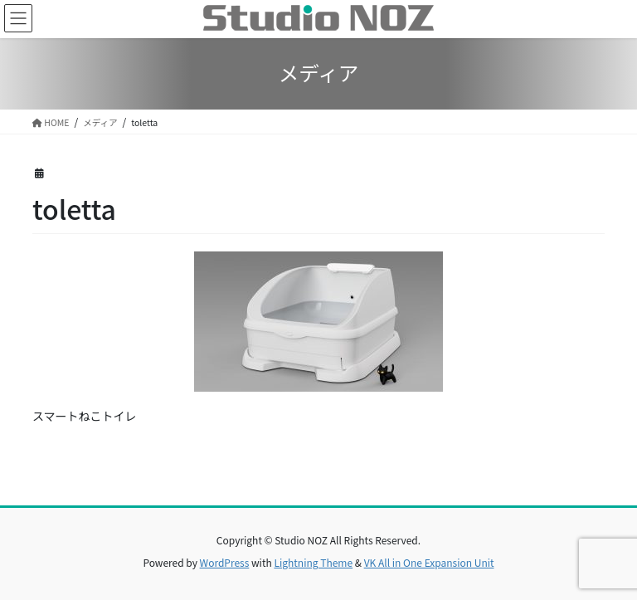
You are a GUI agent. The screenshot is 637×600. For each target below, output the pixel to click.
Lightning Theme (313, 562)
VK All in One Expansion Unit (429, 562)
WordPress (225, 562)
